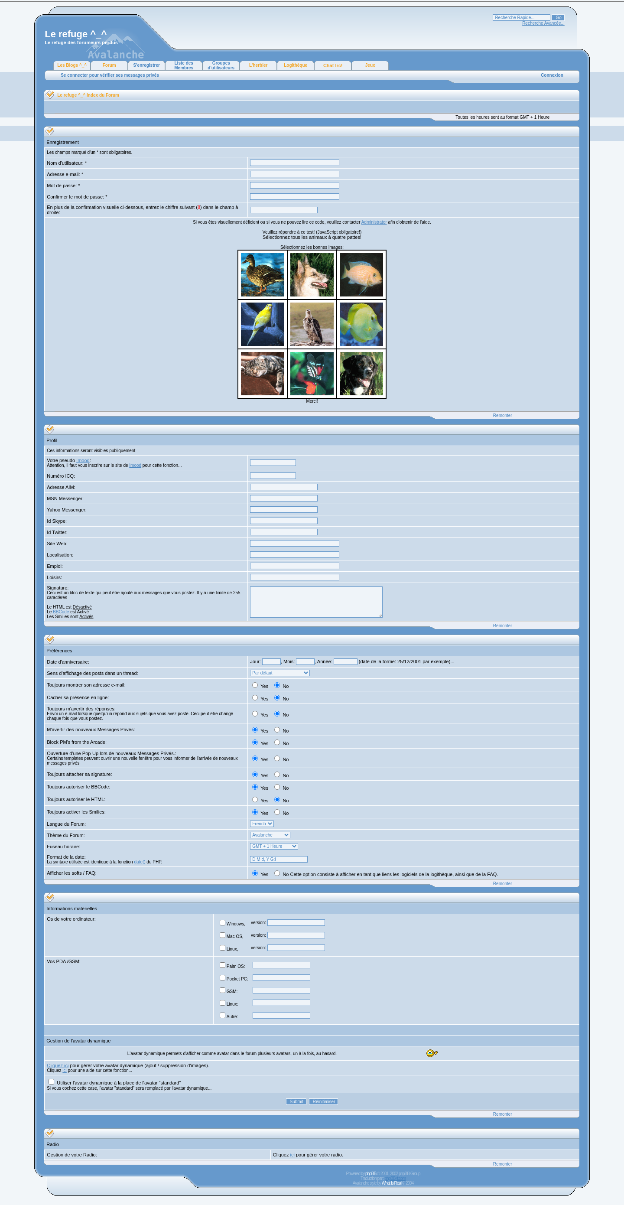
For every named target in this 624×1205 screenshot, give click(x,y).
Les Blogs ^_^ (72, 65)
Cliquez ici (57, 1065)
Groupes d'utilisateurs (221, 65)
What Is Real (391, 1183)
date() (139, 862)
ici (64, 1070)
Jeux (370, 65)
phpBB (370, 1173)
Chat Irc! (333, 65)
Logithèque (295, 65)
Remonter (502, 415)
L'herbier (258, 65)
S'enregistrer (146, 65)
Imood (83, 460)
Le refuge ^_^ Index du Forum (88, 95)
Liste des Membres (183, 65)
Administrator (374, 222)
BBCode (61, 611)
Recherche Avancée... (543, 23)
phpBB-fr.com (395, 1178)
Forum (109, 65)
